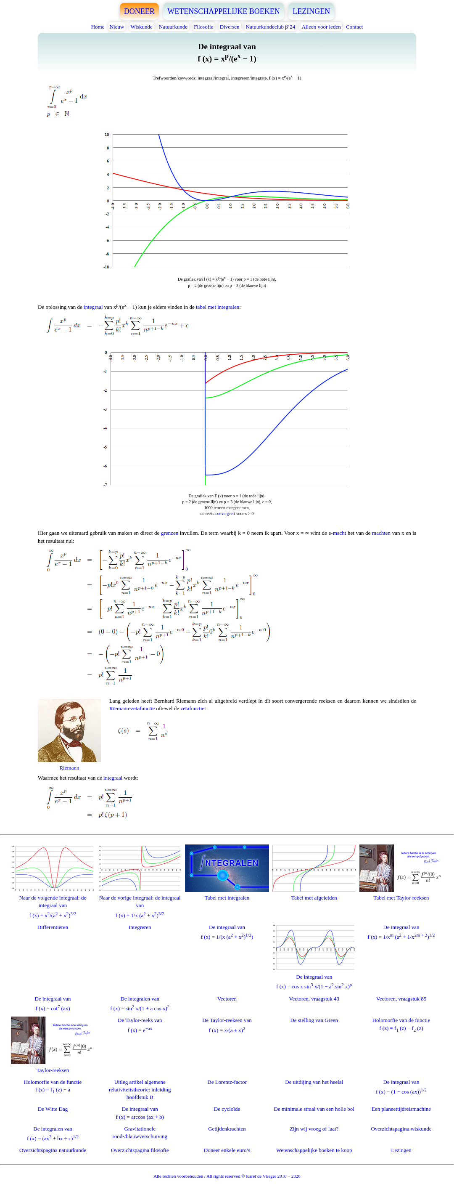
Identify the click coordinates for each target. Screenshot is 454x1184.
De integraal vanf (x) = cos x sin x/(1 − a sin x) (314, 978)
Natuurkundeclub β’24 (270, 27)
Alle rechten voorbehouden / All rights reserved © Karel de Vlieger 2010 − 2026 (226, 1176)
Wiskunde (142, 27)
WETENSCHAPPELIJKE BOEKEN (223, 11)
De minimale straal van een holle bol (314, 1109)
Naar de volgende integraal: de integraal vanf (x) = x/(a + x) (53, 903)
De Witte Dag (53, 1109)
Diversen (230, 27)
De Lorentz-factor (226, 1082)
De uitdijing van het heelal (314, 1082)
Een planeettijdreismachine (401, 1109)
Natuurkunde (173, 27)
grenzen (169, 533)
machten (381, 533)
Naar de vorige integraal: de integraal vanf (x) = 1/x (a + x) (140, 903)
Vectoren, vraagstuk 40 (314, 999)
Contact (354, 27)
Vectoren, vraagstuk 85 (401, 999)
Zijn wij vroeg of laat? (314, 1129)
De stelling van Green (314, 1020)
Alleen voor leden (321, 27)
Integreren (140, 927)
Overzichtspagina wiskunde (401, 1129)
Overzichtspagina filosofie (140, 1150)
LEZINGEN (311, 11)
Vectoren (227, 999)
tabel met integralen (217, 307)
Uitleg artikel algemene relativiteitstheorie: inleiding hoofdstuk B (140, 1089)
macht (339, 533)
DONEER (139, 11)
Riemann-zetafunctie (132, 708)
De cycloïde (227, 1109)
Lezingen (401, 1150)
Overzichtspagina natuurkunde (52, 1150)
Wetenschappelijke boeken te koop (314, 1150)
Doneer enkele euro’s (227, 1150)
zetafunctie (192, 708)
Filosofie (203, 27)
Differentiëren (52, 927)
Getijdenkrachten (227, 1129)
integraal (93, 307)
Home (98, 27)
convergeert (225, 513)
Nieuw (117, 27)
